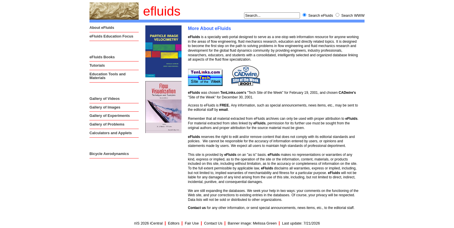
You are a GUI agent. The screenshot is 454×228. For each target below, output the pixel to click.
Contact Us (213, 223)
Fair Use (192, 223)
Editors (174, 223)
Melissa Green (265, 223)
